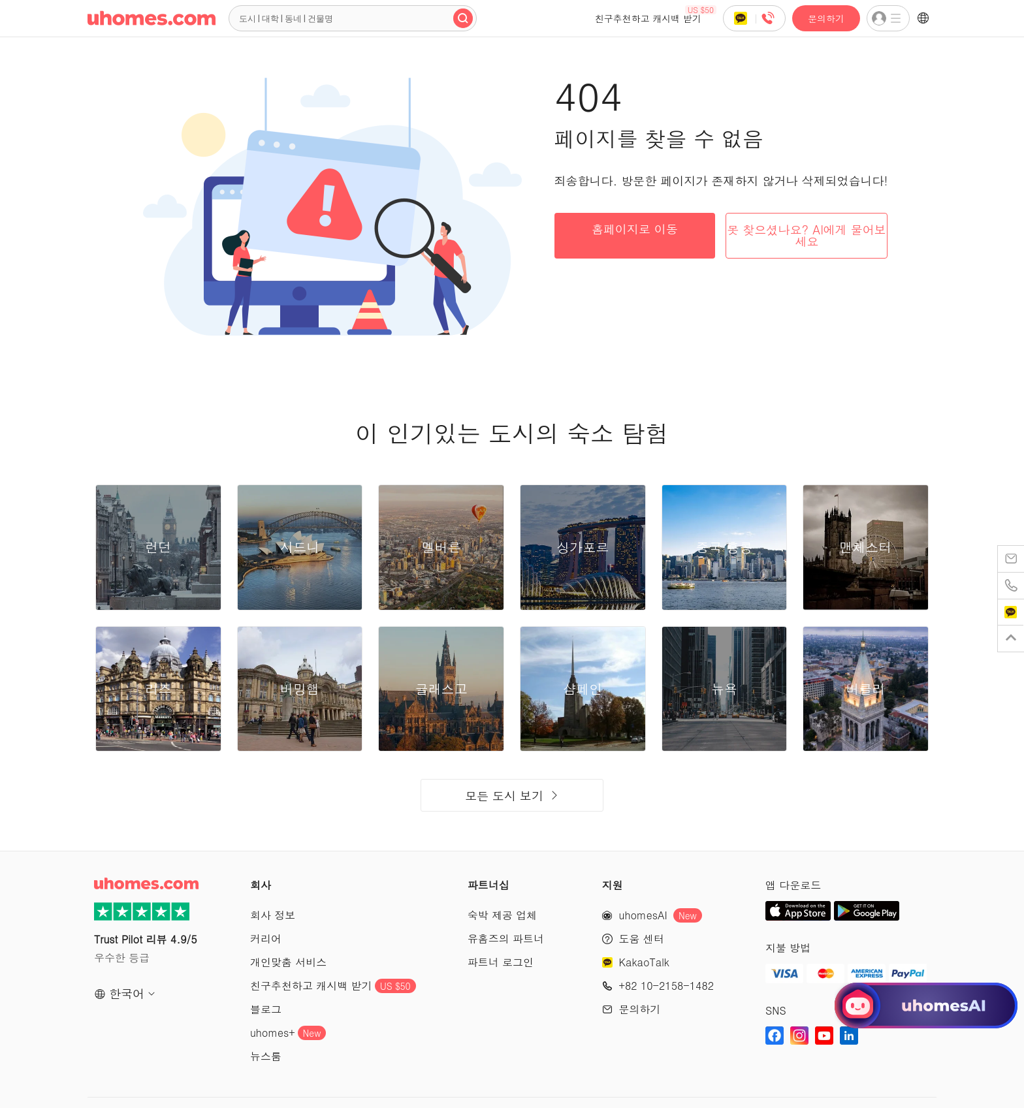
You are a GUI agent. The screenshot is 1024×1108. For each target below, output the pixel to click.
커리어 (265, 938)
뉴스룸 (265, 1056)
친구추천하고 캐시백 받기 (655, 15)
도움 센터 (641, 938)
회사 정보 (272, 915)
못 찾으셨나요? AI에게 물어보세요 (807, 235)
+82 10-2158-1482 (666, 985)
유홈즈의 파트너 (506, 938)
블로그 (265, 1009)
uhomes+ (288, 1032)
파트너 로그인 (501, 962)
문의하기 (826, 18)
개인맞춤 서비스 (288, 962)
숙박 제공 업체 (502, 915)
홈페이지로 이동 (635, 229)
